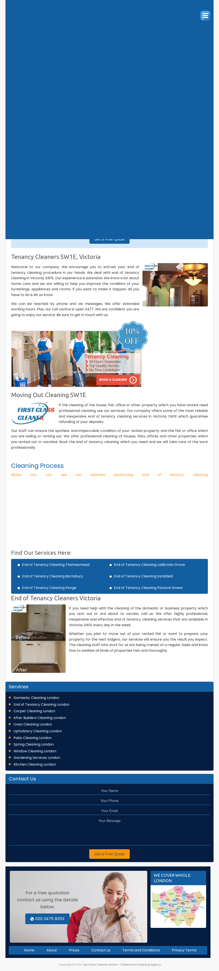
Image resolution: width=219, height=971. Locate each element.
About (51, 950)
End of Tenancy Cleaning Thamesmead (55, 564)
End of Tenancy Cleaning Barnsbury (52, 576)
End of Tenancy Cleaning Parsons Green (148, 587)
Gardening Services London (37, 757)
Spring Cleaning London (34, 744)
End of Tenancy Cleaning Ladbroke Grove (149, 564)
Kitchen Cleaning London (35, 764)
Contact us (100, 950)
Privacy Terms (184, 950)
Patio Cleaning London (32, 737)
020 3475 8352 (47, 918)
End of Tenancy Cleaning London (41, 704)
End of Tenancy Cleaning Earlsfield (143, 576)
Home (29, 950)
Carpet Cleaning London (34, 711)
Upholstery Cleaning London (38, 731)
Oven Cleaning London (33, 724)
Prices (74, 950)
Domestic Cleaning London (36, 697)
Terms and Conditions (141, 950)
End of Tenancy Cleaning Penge (49, 587)
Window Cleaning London (35, 751)
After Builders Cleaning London (40, 717)
